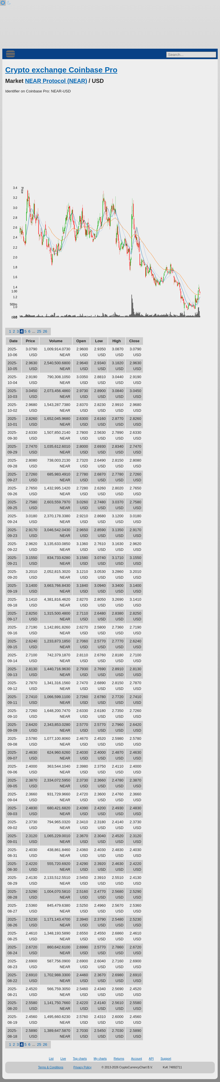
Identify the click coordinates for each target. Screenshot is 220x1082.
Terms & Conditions (50, 1067)
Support (165, 1058)
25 (39, 331)
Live (63, 1058)
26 (45, 331)
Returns (119, 1058)
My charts (100, 1058)
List (51, 1058)
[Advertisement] (110, 137)
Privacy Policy (83, 1067)
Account (136, 1058)
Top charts (80, 1058)
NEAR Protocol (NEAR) (56, 81)
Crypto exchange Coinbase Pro (61, 69)
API (151, 1058)
